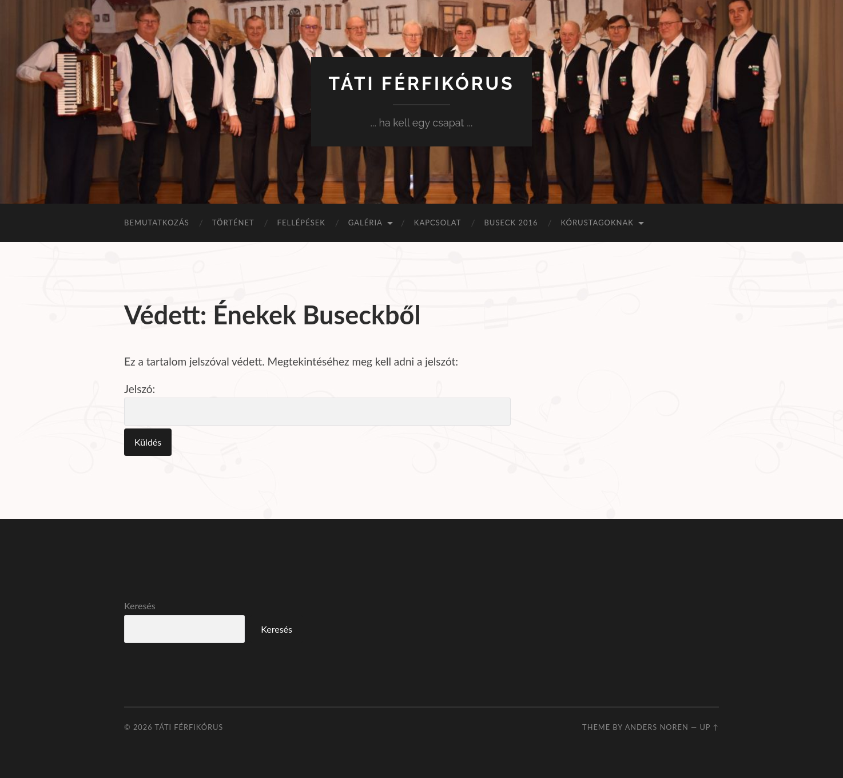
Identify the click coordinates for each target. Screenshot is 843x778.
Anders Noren (657, 727)
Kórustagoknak (597, 222)
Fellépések (301, 222)
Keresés (140, 605)
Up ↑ (709, 727)
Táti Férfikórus (421, 83)
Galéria (365, 222)
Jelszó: (317, 404)
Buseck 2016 (511, 222)
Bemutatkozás (156, 222)
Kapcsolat (438, 222)
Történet (233, 222)
